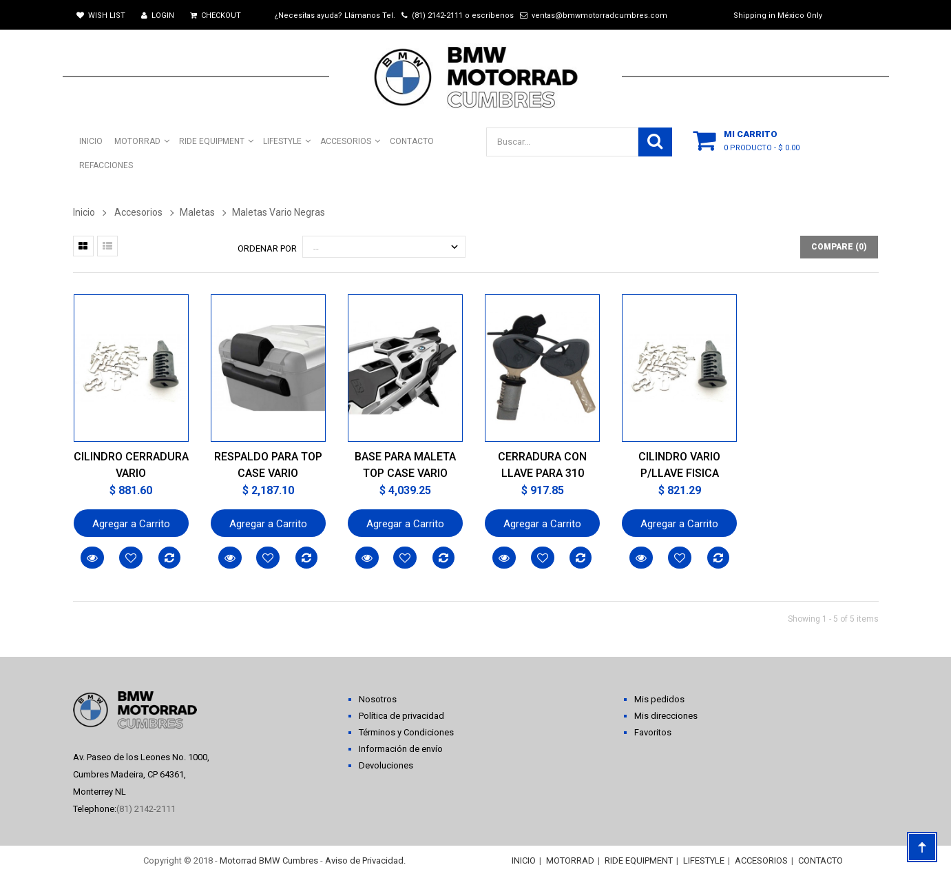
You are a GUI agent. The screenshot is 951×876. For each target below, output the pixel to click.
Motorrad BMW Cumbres (269, 860)
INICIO (524, 860)
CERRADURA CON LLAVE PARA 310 (542, 465)
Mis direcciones (666, 716)
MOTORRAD (570, 860)
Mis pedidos (659, 699)
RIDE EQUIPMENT (639, 860)
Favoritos (652, 732)
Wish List (100, 15)
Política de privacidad (401, 716)
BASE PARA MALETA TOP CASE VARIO (405, 465)
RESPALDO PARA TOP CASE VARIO (268, 465)
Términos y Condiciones (406, 732)
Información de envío (401, 749)
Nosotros (378, 699)
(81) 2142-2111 (437, 15)
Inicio (84, 212)
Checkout (215, 15)
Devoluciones (386, 765)
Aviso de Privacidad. (365, 860)
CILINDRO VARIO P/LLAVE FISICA (679, 465)
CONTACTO (820, 860)
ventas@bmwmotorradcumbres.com (599, 15)
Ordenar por (267, 248)
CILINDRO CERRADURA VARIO (131, 465)
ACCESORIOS (761, 860)
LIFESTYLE (703, 860)
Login (157, 15)
